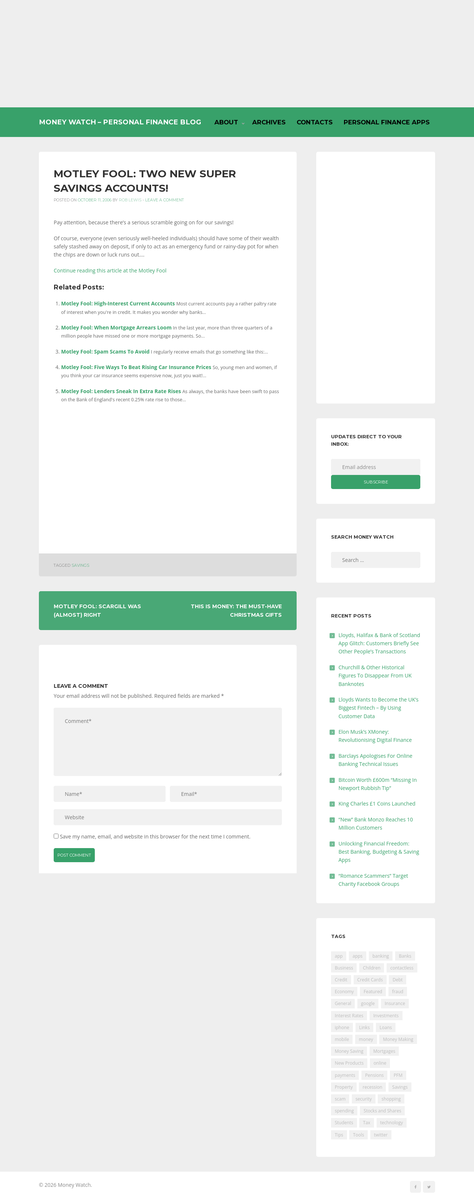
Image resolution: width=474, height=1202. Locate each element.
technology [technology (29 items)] (391, 1122)
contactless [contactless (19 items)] (402, 968)
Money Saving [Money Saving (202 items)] (349, 1051)
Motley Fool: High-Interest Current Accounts (118, 303)
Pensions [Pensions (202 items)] (374, 1075)
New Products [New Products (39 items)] (349, 1063)
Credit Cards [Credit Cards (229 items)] (370, 980)
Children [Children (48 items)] (371, 968)
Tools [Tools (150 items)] (358, 1135)
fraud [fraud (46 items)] (397, 991)
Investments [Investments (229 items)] (386, 1015)
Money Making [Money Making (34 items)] (398, 1039)
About (226, 122)
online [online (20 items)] (380, 1063)
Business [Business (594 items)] (344, 968)
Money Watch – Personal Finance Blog (120, 122)
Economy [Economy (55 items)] (344, 991)
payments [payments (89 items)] (345, 1075)
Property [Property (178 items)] (344, 1087)
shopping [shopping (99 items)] (391, 1099)
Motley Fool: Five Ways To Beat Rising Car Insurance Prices (136, 367)
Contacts (315, 122)
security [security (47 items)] (364, 1099)
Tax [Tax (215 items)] (366, 1122)
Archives (269, 122)
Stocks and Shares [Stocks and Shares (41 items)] (382, 1111)
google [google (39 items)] (368, 1003)
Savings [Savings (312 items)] (400, 1087)
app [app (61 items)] (339, 956)
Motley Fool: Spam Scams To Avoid (105, 351)
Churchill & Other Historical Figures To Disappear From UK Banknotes (375, 675)
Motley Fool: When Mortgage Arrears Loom (116, 327)
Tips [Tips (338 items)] (339, 1135)
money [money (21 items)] (366, 1039)
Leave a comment (164, 200)
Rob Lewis (130, 200)
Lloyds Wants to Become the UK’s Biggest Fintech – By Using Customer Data (378, 708)
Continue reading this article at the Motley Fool (110, 270)
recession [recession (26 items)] (372, 1087)
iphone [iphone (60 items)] (342, 1027)
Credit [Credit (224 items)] (341, 980)
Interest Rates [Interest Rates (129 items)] (349, 1015)
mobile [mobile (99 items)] (342, 1039)
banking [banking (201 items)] (381, 956)
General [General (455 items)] (343, 1003)
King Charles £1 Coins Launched (376, 803)
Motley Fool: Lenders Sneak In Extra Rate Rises (121, 391)
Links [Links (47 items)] (364, 1027)
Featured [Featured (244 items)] (373, 991)
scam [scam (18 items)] (340, 1099)
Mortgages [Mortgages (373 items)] (384, 1051)
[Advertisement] (237, 54)
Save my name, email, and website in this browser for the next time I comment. (155, 836)
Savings (80, 565)
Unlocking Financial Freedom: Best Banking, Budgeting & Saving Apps (378, 852)
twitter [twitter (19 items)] (381, 1135)
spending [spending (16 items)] (344, 1111)
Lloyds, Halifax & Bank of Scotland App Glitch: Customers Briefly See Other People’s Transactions (379, 643)
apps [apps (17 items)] (358, 956)
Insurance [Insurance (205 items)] (395, 1003)
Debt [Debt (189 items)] (398, 980)
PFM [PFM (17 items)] (398, 1075)
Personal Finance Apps (387, 122)
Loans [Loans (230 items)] (386, 1027)
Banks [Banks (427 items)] (405, 956)
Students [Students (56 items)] (344, 1122)
